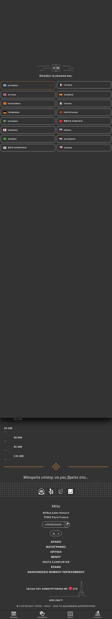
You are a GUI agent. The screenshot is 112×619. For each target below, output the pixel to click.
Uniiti (59, 600)
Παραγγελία (42, 614)
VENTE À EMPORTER (55, 561)
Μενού (56, 556)
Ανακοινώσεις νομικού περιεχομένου (56, 571)
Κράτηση (13, 614)
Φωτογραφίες (56, 546)
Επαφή (56, 566)
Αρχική (56, 541)
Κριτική (55, 551)
